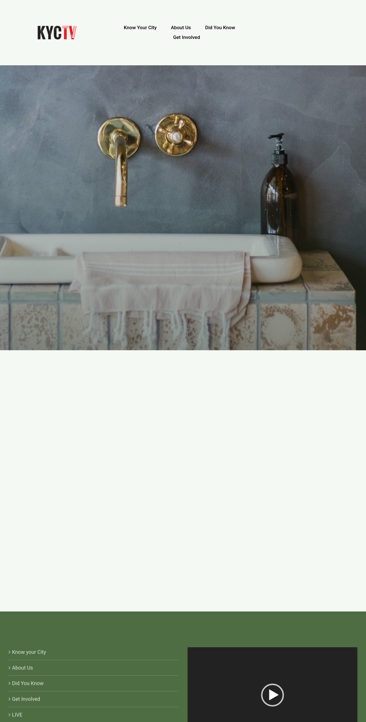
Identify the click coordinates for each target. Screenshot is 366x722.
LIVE (17, 715)
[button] (272, 695)
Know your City (29, 652)
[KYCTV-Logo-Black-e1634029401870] (57, 28)
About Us (22, 668)
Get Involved (26, 699)
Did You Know (28, 683)
